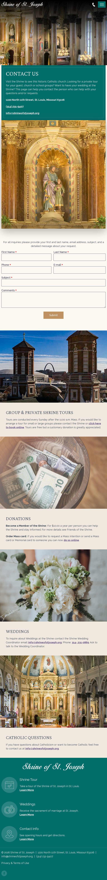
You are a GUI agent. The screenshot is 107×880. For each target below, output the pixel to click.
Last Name (60, 252)
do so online (71, 540)
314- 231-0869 (80, 642)
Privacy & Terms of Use (15, 863)
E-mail (57, 265)
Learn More (27, 790)
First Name (8, 252)
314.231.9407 (93, 5)
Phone (5, 265)
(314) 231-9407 (15, 106)
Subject (5, 277)
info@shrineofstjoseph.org (22, 113)
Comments (8, 290)
